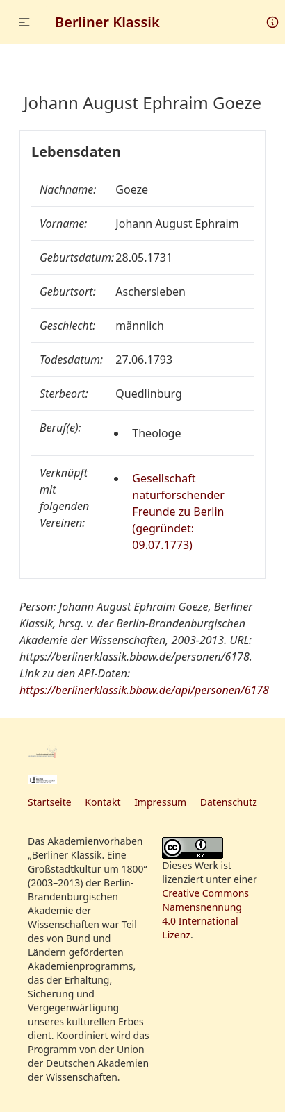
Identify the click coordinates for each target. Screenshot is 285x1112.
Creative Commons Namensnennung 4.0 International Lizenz (205, 913)
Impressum (160, 802)
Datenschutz (228, 802)
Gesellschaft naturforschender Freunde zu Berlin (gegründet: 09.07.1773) (178, 512)
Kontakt (102, 802)
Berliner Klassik (107, 21)
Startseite (50, 802)
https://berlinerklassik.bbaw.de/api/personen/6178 (144, 690)
